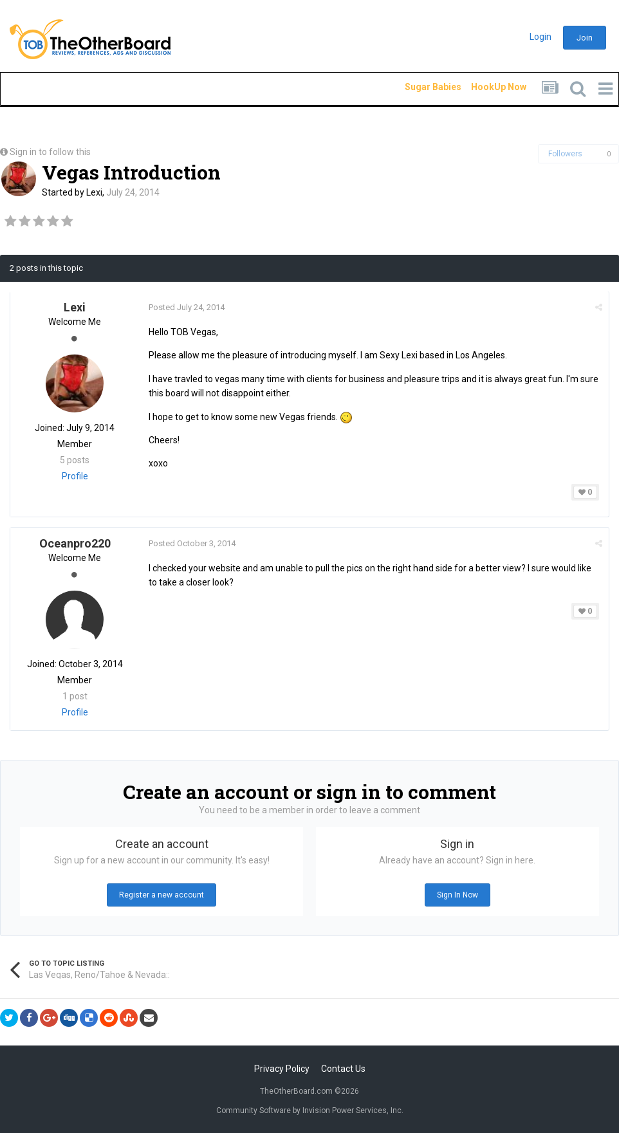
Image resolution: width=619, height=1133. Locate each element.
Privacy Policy (282, 1069)
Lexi (94, 192)
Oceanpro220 (75, 543)
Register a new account (161, 894)
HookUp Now (484, 87)
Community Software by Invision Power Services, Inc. (309, 1110)
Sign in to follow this (50, 152)
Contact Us (343, 1069)
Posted (187, 307)
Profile (75, 476)
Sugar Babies (417, 87)
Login (540, 37)
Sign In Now (457, 894)
